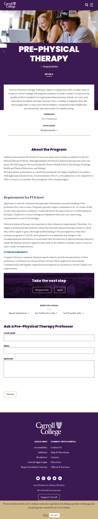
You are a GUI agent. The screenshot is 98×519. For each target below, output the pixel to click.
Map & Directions (60, 452)
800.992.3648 (42, 490)
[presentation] (21, 383)
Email (7, 346)
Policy (45, 515)
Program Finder (50, 66)
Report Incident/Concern (34, 467)
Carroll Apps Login (37, 462)
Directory (56, 462)
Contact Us (56, 447)
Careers (55, 457)
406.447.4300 (55, 490)
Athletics (42, 452)
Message (8, 358)
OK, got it (54, 515)
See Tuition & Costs (46, 313)
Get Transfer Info (73, 313)
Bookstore (41, 457)
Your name (9, 333)
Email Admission (19, 313)
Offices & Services (60, 467)
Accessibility (40, 447)
